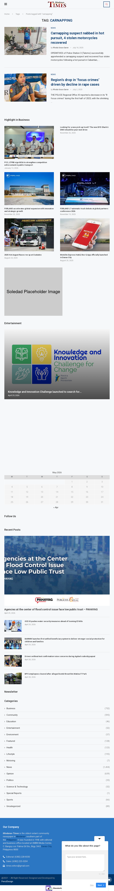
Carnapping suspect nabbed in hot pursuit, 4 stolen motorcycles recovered (77, 38)
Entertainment (58, 728)
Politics (58, 780)
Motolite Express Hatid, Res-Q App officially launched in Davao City (84, 256)
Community (58, 715)
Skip (92, 885)
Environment (58, 734)
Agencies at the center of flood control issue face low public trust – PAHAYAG (51, 609)
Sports (58, 799)
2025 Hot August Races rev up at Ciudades (23, 255)
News (58, 767)
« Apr (55, 507)
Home (6, 14)
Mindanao (20, 836)
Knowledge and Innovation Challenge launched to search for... (45, 391)
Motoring (58, 760)
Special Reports (58, 793)
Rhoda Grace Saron (61, 48)
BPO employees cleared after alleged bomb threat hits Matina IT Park (56, 674)
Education (58, 721)
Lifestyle (58, 754)
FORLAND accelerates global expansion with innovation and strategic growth (29, 209)
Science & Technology (58, 786)
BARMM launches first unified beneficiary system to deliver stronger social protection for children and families (65, 640)
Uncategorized (58, 806)
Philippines (12, 840)
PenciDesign (7, 881)
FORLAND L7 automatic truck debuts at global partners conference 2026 (84, 209)
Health (58, 747)
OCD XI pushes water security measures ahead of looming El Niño (54, 621)
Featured (58, 741)
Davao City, (46, 846)
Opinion (58, 773)
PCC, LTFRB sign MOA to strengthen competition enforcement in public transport (25, 163)
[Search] (106, 4)
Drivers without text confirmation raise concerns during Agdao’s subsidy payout (60, 656)
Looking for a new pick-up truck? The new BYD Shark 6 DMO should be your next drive (84, 128)
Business (58, 708)
